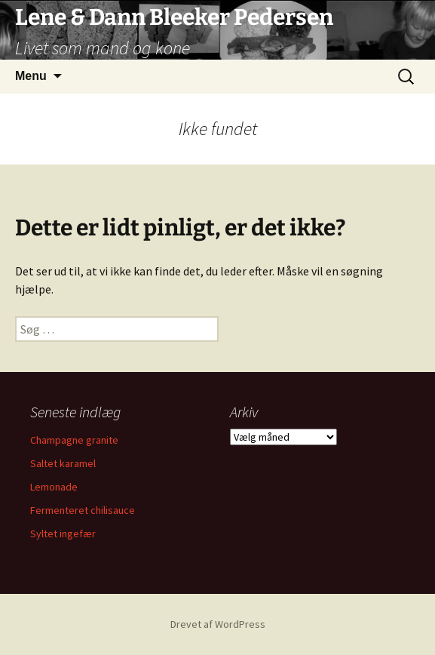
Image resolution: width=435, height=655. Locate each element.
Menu (31, 75)
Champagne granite (74, 440)
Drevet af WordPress (217, 624)
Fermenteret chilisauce (82, 510)
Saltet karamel (63, 463)
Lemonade (54, 487)
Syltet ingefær (63, 533)
